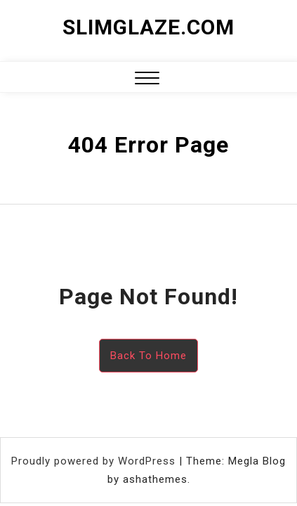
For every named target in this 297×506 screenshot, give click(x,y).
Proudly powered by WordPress (95, 461)
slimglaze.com (148, 27)
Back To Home (148, 355)
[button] (147, 79)
